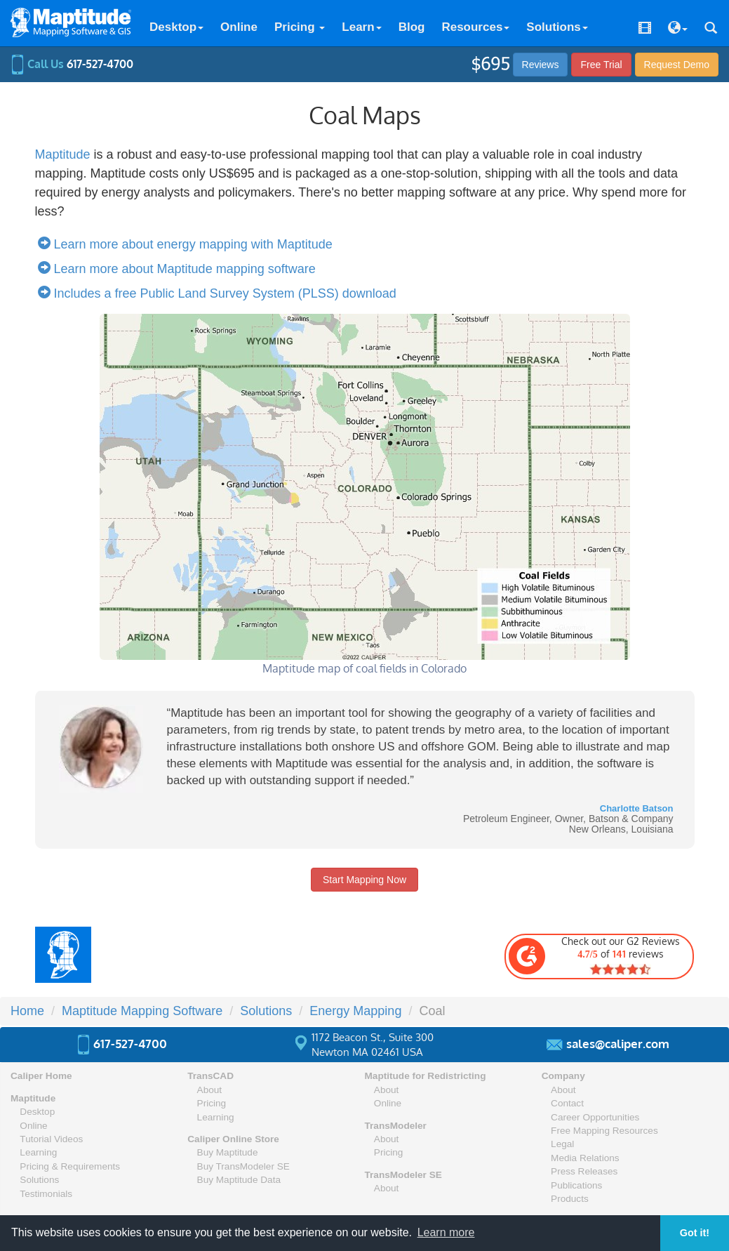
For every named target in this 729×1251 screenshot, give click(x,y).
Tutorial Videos (51, 1139)
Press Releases (584, 1171)
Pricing (299, 27)
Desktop (176, 27)
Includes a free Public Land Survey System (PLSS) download (220, 293)
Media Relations (585, 1158)
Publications (576, 1185)
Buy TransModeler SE (243, 1166)
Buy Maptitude (227, 1152)
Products (570, 1198)
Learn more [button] (446, 1232)
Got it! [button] (694, 1232)
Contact (567, 1103)
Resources (475, 27)
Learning (38, 1152)
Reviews (540, 64)
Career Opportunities (595, 1117)
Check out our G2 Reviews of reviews (593, 955)
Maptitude (63, 154)
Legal (562, 1144)
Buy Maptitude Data (239, 1179)
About (209, 1090)
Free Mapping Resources (604, 1130)
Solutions (556, 27)
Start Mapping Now (364, 879)
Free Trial (601, 64)
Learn (361, 27)
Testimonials (46, 1194)
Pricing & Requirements (70, 1166)
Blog (412, 27)
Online (239, 27)
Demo (676, 64)
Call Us (72, 64)
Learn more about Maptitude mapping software (180, 269)
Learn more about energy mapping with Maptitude (188, 244)
